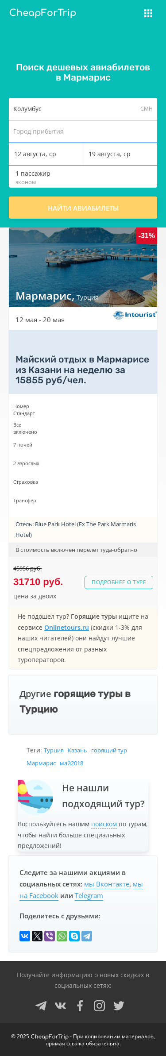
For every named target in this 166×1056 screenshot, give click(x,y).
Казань (77, 750)
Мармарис (41, 763)
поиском (104, 824)
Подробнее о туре (119, 582)
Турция (54, 750)
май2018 (71, 763)
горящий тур (109, 750)
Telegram (89, 895)
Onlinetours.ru (66, 627)
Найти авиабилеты (83, 208)
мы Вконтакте (106, 883)
